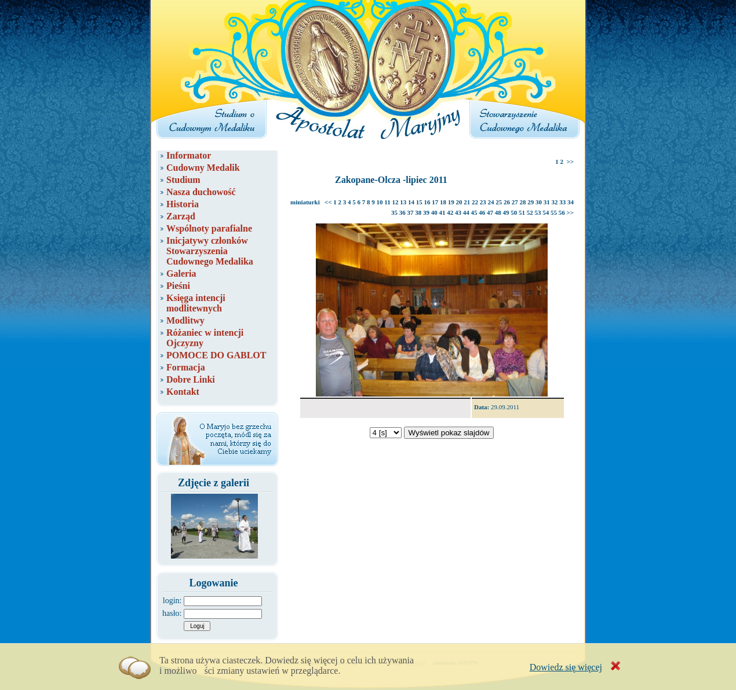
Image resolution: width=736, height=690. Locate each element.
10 (380, 202)
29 (530, 202)
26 (507, 202)
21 (467, 202)
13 (403, 202)
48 (498, 212)
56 (562, 212)
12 (395, 202)
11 (387, 202)
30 (538, 202)
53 (537, 212)
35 (394, 212)
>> (570, 161)
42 (450, 212)
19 (451, 202)
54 (545, 212)
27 (515, 202)
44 (466, 212)
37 (410, 212)
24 (491, 202)
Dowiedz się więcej (566, 667)
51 (522, 212)
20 (459, 202)
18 (443, 202)
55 (554, 212)
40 (434, 212)
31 (547, 202)
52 (530, 212)
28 (523, 202)
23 (483, 202)
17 (435, 202)
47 (490, 212)
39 (426, 212)
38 (418, 212)
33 (562, 202)
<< (328, 202)
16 (427, 202)
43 (458, 212)
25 (498, 202)
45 (474, 212)
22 (475, 202)
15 (419, 202)
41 (442, 212)
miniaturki (305, 202)
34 (570, 202)
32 (555, 202)
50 (514, 212)
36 (402, 212)
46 (482, 212)
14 (411, 202)
